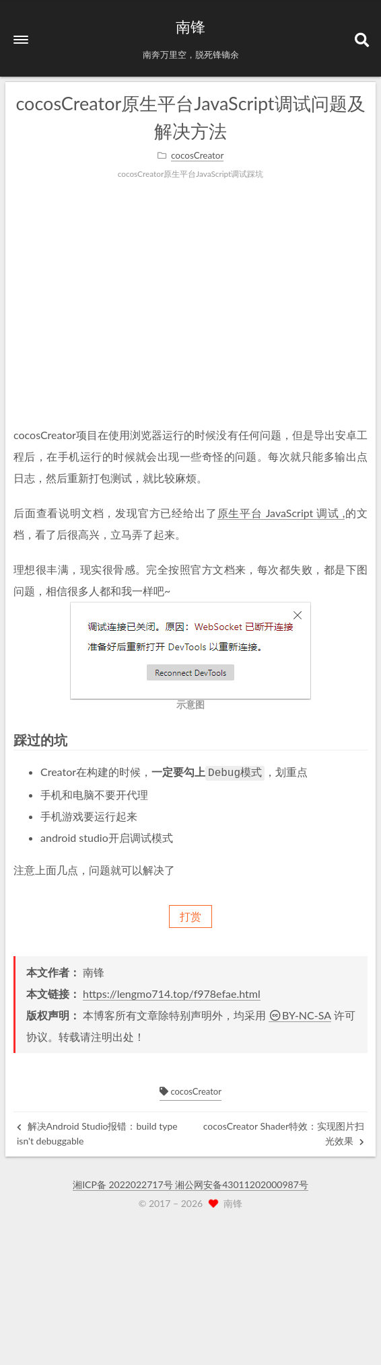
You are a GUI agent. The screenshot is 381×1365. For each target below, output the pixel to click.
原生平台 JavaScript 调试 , (281, 512)
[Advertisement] (190, 317)
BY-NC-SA (300, 1013)
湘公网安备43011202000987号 (241, 1183)
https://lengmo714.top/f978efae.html (172, 992)
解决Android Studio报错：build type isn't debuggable (97, 1132)
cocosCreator (190, 1090)
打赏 (190, 914)
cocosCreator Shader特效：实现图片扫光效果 (283, 1132)
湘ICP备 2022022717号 (124, 1183)
